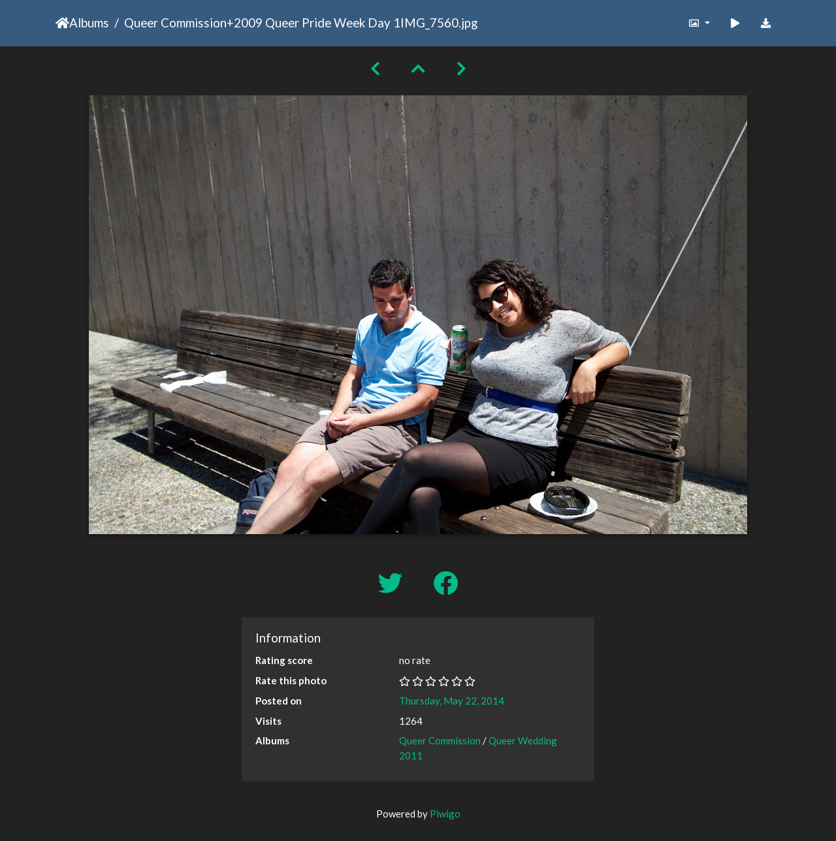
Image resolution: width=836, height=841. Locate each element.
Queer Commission (175, 22)
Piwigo (445, 813)
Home (62, 23)
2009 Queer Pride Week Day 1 (317, 22)
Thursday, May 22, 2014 (451, 700)
